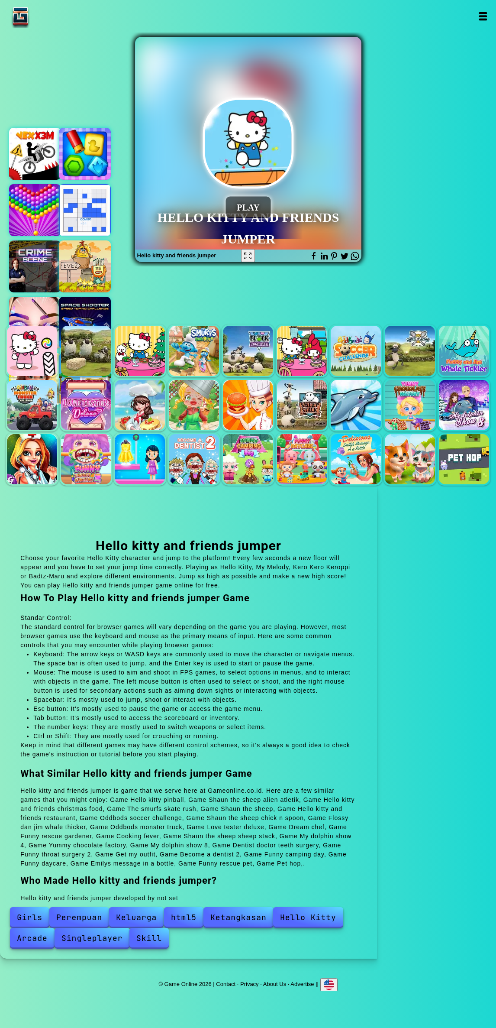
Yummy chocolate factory (410, 405)
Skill (149, 938)
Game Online (47, 16)
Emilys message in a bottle (356, 459)
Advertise (302, 984)
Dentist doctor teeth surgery (32, 459)
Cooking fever (248, 405)
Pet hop (464, 459)
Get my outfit (140, 459)
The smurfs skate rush (194, 351)
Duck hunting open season (85, 154)
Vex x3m (35, 154)
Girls (29, 917)
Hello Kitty (308, 917)
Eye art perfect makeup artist (35, 323)
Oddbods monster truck (32, 405)
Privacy (249, 984)
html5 (183, 917)
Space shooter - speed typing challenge (85, 323)
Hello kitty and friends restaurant (302, 351)
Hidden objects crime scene (35, 266)
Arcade (32, 938)
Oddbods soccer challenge (356, 351)
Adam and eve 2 (85, 266)
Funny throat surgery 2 (86, 459)
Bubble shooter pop (35, 210)
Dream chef (140, 405)
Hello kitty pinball (32, 351)
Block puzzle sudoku (85, 210)
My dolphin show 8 (464, 405)
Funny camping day (248, 459)
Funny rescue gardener (194, 405)
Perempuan (79, 917)
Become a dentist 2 (194, 459)
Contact (225, 984)
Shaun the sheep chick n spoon (410, 351)
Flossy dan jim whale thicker (464, 351)
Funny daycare (302, 459)
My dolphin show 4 (356, 405)
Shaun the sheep (248, 351)
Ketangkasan (238, 917)
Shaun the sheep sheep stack (302, 405)
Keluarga (136, 917)
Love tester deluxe (86, 405)
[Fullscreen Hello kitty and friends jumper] (248, 255)
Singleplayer (92, 938)
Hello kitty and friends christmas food (140, 351)
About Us (274, 984)
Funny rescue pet (410, 459)
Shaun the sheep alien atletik (86, 351)
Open (482, 16)
